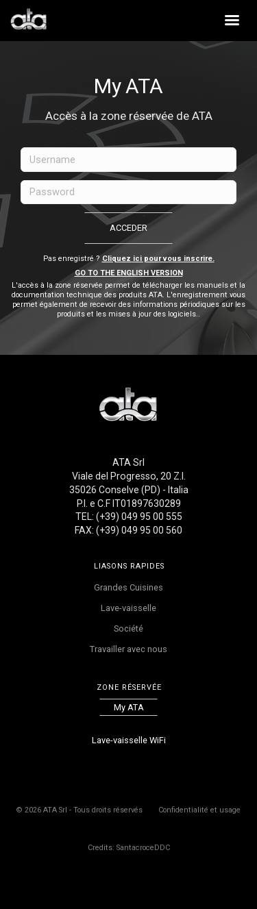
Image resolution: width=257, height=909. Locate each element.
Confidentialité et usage (199, 810)
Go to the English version (129, 273)
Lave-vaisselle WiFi (129, 740)
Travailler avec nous (128, 649)
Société (128, 628)
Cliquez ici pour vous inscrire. (158, 258)
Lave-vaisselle (128, 608)
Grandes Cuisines (128, 587)
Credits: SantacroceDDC (129, 847)
